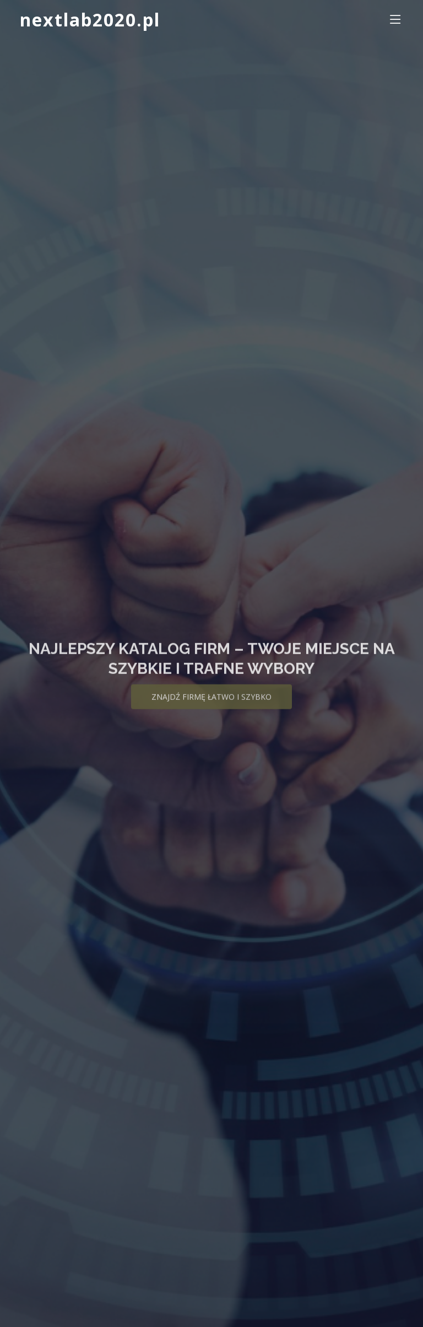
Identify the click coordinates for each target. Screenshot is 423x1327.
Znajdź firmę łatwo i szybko (211, 703)
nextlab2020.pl (90, 19)
